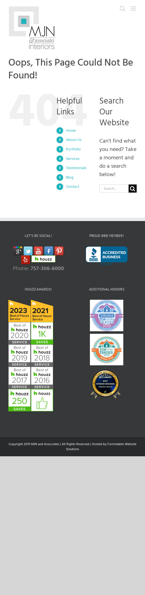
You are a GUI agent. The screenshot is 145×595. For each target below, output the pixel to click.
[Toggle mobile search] (122, 8)
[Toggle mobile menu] (134, 8)
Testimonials (76, 168)
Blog (69, 177)
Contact (72, 186)
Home (71, 130)
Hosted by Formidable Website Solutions (101, 447)
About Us (74, 139)
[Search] (133, 188)
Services (73, 158)
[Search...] (114, 188)
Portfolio (73, 149)
